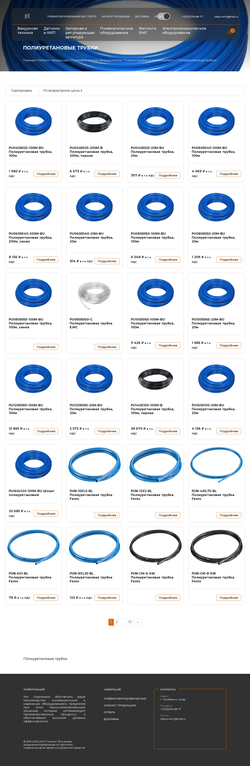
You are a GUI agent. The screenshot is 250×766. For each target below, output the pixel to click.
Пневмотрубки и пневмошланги (149, 60)
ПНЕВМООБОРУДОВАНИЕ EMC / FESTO (71, 16)
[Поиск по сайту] (163, 16)
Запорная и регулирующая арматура (79, 32)
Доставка (142, 16)
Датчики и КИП (52, 30)
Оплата (109, 712)
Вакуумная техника (27, 30)
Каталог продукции (116, 16)
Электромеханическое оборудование (184, 30)
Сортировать (21, 90)
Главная (29, 60)
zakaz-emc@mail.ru (226, 16)
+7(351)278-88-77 (192, 16)
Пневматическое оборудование (116, 30)
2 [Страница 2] (117, 622)
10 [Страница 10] (130, 622)
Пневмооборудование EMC (125, 698)
